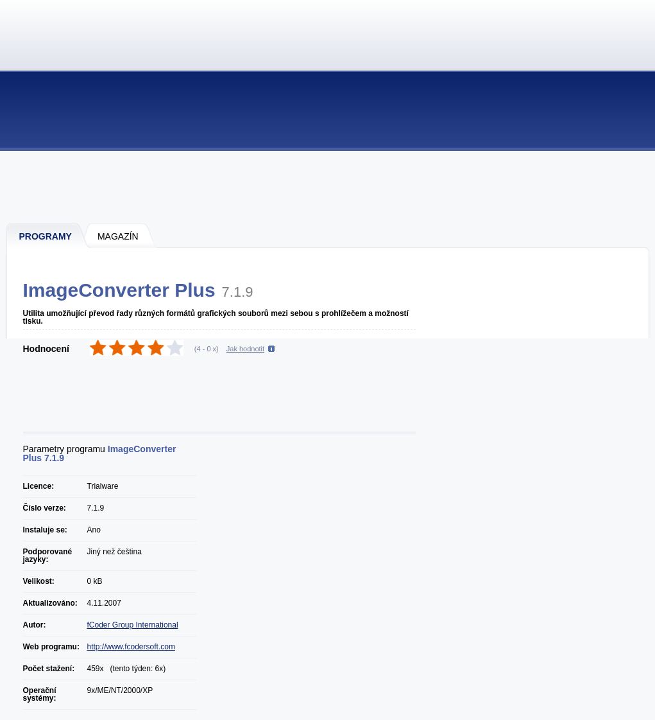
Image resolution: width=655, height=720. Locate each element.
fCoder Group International (132, 624)
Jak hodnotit (245, 349)
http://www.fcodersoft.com (131, 646)
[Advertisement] (328, 186)
